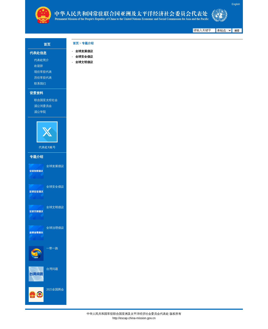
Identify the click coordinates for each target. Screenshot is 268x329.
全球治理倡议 (55, 227)
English (236, 4)
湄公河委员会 (43, 106)
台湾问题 (52, 268)
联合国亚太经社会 (46, 100)
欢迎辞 (38, 66)
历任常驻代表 (43, 77)
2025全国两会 (55, 289)
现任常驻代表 (43, 71)
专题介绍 (36, 157)
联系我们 (40, 83)
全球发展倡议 (55, 166)
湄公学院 (40, 111)
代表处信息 (38, 53)
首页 (47, 44)
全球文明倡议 (55, 207)
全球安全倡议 (55, 186)
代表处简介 (41, 60)
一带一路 (52, 248)
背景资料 (36, 93)
